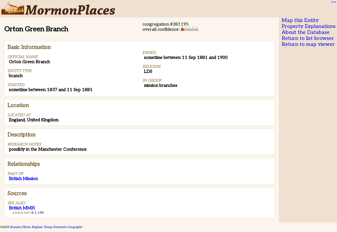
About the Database (306, 32)
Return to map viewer (308, 44)
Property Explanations (309, 26)
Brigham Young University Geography (57, 227)
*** (333, 3)
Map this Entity (300, 20)
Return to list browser (308, 38)
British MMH (22, 208)
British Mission (23, 178)
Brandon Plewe (20, 227)
